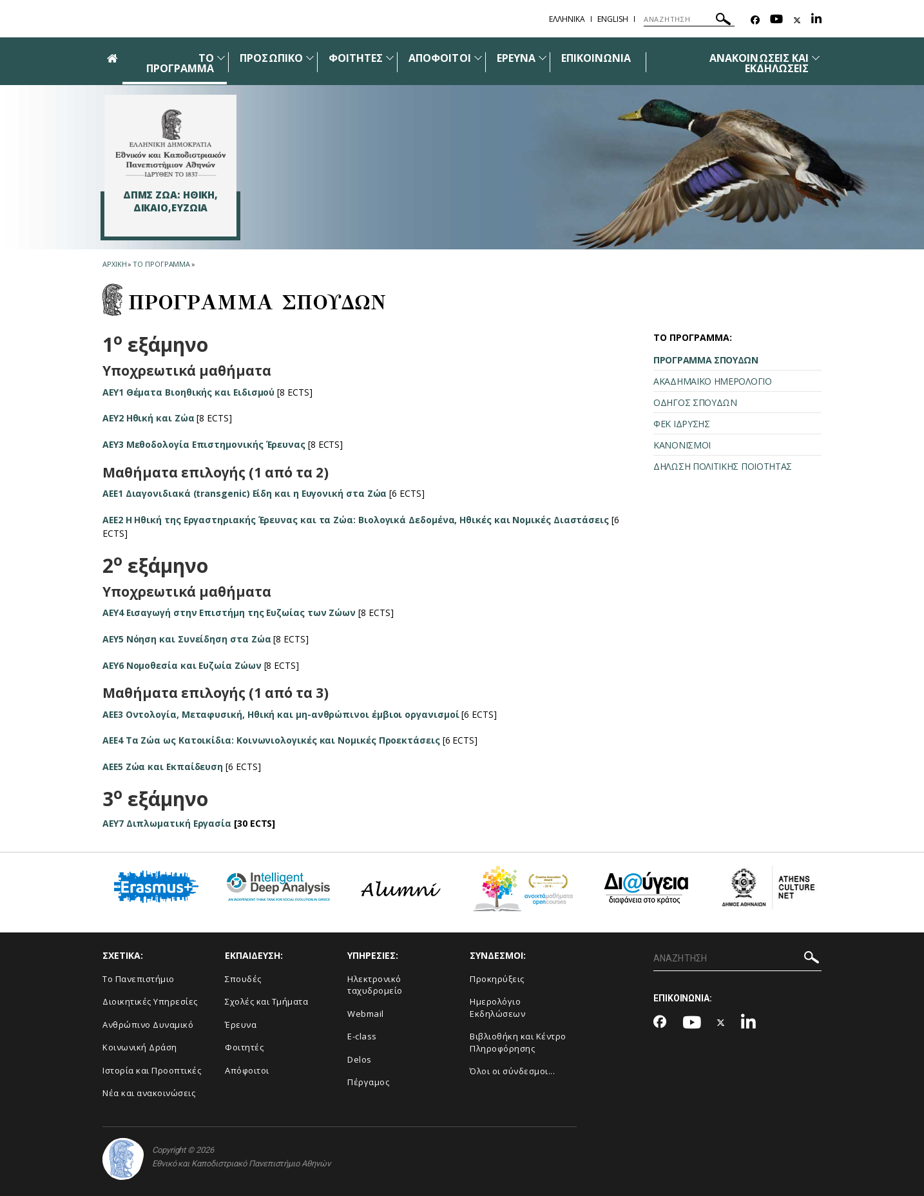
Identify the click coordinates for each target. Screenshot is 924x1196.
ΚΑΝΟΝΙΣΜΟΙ (682, 445)
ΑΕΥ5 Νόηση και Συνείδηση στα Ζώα (186, 639)
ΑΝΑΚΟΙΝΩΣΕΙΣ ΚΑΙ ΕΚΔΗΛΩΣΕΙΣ (759, 63)
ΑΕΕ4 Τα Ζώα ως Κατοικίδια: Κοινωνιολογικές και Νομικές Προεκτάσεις (271, 740)
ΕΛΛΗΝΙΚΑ (567, 19)
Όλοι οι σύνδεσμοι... (512, 1071)
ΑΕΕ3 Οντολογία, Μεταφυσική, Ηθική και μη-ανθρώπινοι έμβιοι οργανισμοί (281, 714)
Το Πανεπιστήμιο (138, 979)
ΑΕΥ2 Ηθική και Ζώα (148, 418)
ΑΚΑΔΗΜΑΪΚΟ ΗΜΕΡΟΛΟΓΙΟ (712, 381)
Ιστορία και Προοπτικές (151, 1070)
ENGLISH (612, 19)
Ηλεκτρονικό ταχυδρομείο (375, 985)
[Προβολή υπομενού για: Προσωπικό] (310, 58)
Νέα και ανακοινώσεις (148, 1093)
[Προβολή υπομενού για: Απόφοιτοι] (478, 58)
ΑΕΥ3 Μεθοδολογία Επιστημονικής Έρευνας (204, 444)
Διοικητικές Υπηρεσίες (150, 1001)
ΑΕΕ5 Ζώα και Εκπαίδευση (163, 766)
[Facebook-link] (755, 20)
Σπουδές (243, 979)
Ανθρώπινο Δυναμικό (147, 1024)
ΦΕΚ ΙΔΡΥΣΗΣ (681, 424)
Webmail (365, 1013)
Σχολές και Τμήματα (266, 1001)
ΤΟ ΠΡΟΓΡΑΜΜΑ (180, 63)
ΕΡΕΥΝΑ (516, 58)
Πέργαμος (368, 1082)
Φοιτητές (244, 1047)
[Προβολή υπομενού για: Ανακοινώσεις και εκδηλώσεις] (816, 58)
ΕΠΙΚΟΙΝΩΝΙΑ (596, 58)
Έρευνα (240, 1024)
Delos (359, 1059)
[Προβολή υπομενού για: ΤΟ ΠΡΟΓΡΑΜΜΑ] (221, 58)
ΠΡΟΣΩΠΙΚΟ (271, 58)
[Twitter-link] (797, 20)
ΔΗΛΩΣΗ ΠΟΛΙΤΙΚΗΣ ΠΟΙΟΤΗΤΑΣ (722, 466)
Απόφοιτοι (247, 1070)
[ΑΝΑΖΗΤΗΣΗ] (689, 19)
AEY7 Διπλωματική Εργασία (167, 823)
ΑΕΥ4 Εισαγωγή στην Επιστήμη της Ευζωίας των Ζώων (230, 612)
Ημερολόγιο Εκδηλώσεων (497, 1007)
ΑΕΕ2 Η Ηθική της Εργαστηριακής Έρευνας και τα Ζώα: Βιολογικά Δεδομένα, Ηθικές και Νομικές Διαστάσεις (356, 520)
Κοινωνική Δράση (139, 1047)
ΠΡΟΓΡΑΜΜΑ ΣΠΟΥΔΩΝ (705, 360)
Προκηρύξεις (497, 979)
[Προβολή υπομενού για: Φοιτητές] (390, 58)
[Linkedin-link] (816, 20)
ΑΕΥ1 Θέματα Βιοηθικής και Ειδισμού (189, 392)
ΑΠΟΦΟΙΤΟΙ (439, 58)
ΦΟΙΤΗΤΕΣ (356, 58)
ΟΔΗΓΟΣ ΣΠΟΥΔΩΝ (695, 402)
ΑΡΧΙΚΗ (114, 264)
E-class (362, 1036)
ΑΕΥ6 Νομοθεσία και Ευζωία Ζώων (182, 665)
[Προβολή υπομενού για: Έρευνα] (542, 58)
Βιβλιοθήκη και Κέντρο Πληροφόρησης (518, 1042)
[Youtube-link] (776, 20)
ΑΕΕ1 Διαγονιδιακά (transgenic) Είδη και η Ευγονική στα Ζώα (246, 493)
